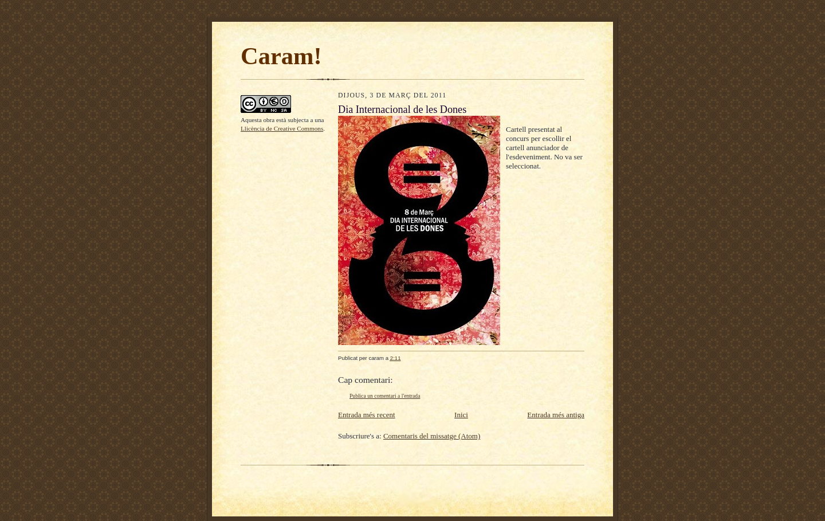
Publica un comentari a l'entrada (384, 396)
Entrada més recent (366, 414)
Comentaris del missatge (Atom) (431, 436)
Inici (461, 414)
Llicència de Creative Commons (282, 128)
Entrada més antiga (555, 414)
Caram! (281, 55)
